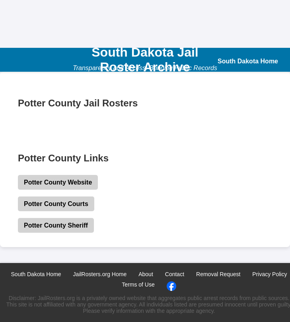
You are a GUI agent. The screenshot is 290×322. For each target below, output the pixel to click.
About (145, 274)
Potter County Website (58, 182)
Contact (174, 274)
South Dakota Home (36, 274)
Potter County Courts (56, 203)
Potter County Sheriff (56, 225)
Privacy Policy (269, 274)
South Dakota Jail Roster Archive (145, 59)
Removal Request (218, 274)
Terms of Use (138, 284)
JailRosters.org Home (100, 274)
